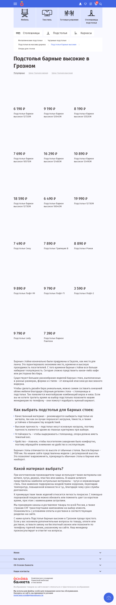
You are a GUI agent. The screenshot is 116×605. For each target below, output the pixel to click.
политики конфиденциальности (28, 595)
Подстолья (56, 33)
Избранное (85, 2)
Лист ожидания (90, 2)
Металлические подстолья (31, 40)
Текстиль (47, 15)
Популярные (20, 73)
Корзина (96, 3)
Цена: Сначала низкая (40, 73)
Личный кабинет (80, 2)
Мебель (25, 15)
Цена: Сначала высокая (66, 73)
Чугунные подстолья (58, 40)
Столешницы (27, 33)
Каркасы (82, 33)
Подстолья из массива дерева (33, 44)
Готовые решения (69, 15)
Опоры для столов (27, 48)
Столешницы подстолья (91, 16)
